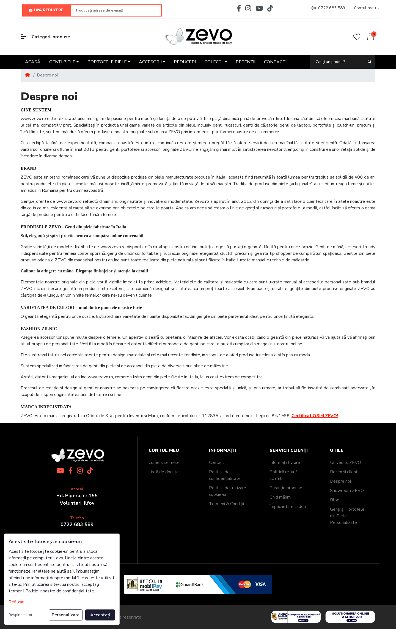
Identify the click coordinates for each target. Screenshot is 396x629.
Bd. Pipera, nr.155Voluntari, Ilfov (77, 499)
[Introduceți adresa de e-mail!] (116, 10)
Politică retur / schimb (283, 475)
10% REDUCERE (46, 10)
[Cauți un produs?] (337, 61)
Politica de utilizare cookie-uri (227, 491)
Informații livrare (285, 463)
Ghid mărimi (281, 497)
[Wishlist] (356, 36)
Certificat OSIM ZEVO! (315, 416)
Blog (334, 500)
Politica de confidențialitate (225, 475)
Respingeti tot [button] (20, 614)
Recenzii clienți (344, 472)
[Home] (27, 75)
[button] (367, 8)
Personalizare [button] (65, 615)
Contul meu (163, 450)
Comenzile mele (164, 463)
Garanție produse (286, 488)
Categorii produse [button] (45, 37)
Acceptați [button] (100, 615)
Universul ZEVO (345, 463)
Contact (216, 463)
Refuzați (16, 602)
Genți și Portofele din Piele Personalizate (347, 516)
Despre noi (340, 481)
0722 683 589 (77, 524)
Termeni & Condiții (226, 504)
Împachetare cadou (288, 507)
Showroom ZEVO (347, 491)
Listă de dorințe (163, 472)
